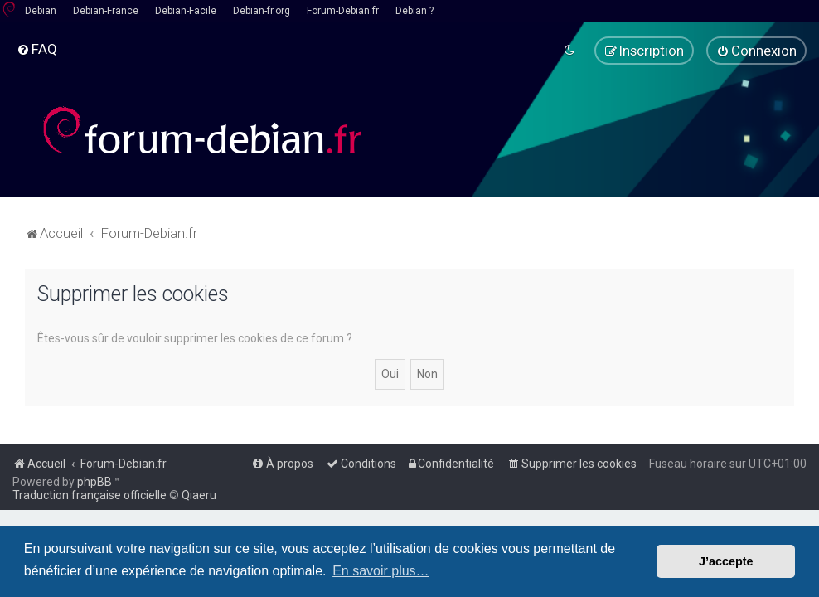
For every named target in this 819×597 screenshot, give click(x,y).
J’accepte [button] (726, 561)
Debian (40, 11)
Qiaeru (199, 495)
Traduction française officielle (89, 495)
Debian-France (105, 11)
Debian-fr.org (261, 11)
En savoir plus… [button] (380, 571)
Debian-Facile (185, 11)
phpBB (94, 481)
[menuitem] (36, 48)
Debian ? (414, 11)
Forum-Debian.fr (343, 11)
